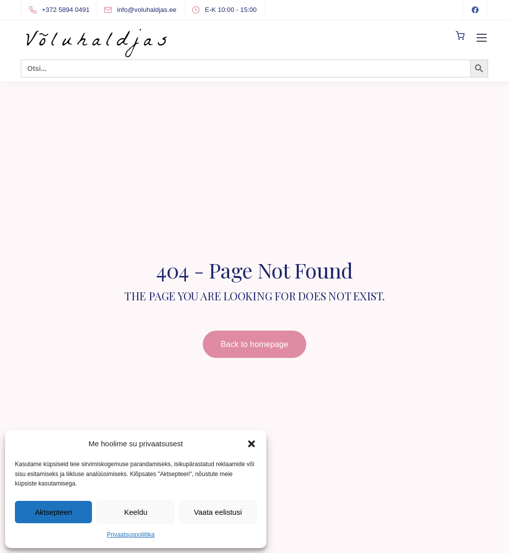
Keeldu (136, 512)
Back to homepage (254, 344)
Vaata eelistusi (218, 512)
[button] (251, 444)
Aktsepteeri (53, 512)
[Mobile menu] (482, 38)
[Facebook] (475, 10)
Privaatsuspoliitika (131, 534)
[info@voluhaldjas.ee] (149, 9)
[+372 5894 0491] (61, 10)
